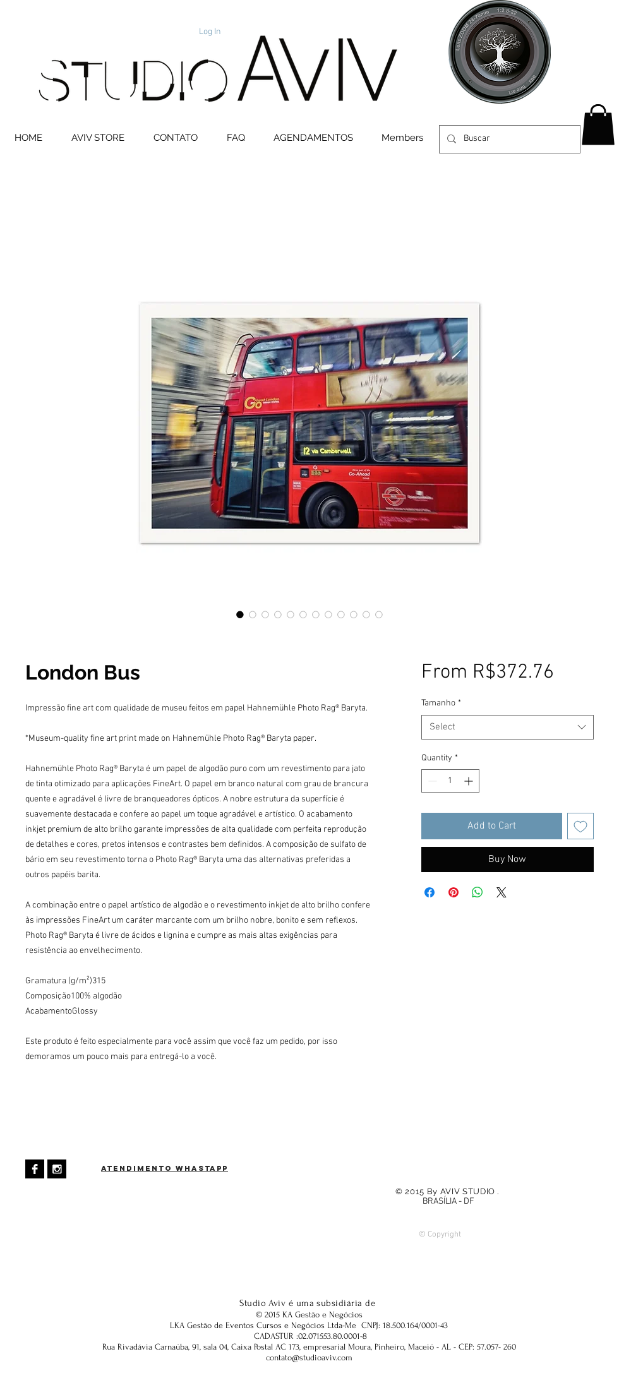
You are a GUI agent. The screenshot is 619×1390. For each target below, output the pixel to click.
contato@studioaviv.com (309, 1357)
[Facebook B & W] (34, 1168)
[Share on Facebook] (429, 892)
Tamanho (441, 703)
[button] (598, 124)
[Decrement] (431, 781)
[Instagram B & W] (56, 1168)
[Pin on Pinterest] (453, 892)
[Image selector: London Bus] (240, 614)
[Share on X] (501, 892)
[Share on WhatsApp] (477, 892)
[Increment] (470, 781)
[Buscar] (508, 139)
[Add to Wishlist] (580, 826)
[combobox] (507, 727)
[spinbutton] (450, 781)
